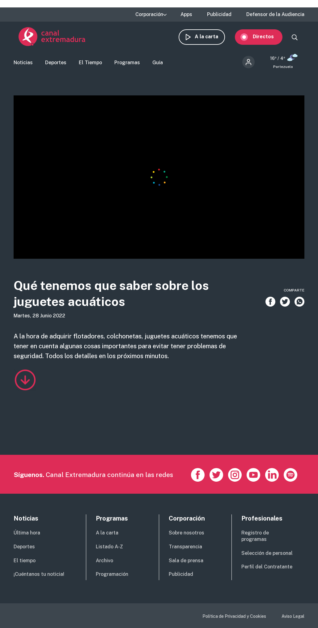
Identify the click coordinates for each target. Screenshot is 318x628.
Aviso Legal (293, 616)
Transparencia (185, 547)
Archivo (104, 560)
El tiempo (25, 560)
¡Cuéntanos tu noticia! (39, 574)
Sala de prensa (186, 560)
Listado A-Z (109, 547)
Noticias (23, 66)
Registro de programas (255, 536)
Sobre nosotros (186, 533)
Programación (112, 574)
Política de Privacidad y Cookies (234, 616)
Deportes (55, 66)
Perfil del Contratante (266, 567)
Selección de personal (267, 553)
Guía (157, 66)
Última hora (27, 533)
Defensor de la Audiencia (275, 14)
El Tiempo (90, 66)
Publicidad (219, 14)
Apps (186, 14)
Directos (268, 39)
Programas (127, 66)
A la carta (211, 39)
